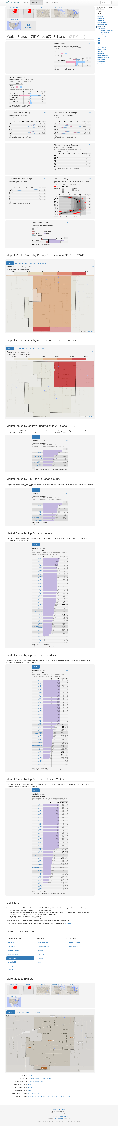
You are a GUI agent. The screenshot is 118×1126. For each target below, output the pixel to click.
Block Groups (37, 1012)
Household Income (43, 942)
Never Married (42, 263)
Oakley (44, 1078)
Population (11, 942)
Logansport (31, 1078)
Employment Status (43, 946)
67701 (30, 1093)
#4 (45, 112)
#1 (90, 43)
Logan (30, 1075)
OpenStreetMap (59, 1118)
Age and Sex (11, 946)
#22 (67, 493)
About (54, 1109)
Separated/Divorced (21, 263)
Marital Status (12, 958)
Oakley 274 (31, 1081)
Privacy (63, 1109)
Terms (58, 1109)
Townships (11, 1012)
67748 (34, 1093)
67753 (60, 1096)
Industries (40, 958)
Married (10, 263)
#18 (67, 440)
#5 (90, 112)
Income (47, 2)
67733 (34, 1096)
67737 (47, 1096)
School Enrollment (73, 946)
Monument (38, 1078)
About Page (68, 923)
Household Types (13, 954)
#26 (67, 548)
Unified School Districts (23, 1012)
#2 (45, 77)
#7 (45, 178)
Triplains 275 (39, 1081)
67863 (68, 1096)
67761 (64, 1096)
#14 (93, 351)
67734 (38, 1096)
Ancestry (10, 966)
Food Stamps (41, 950)
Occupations (41, 954)
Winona (49, 1078)
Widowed (32, 263)
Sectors (40, 962)
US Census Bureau (63, 1116)
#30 (67, 670)
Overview (26, 2)
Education (55, 2)
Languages (11, 969)
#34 (67, 794)
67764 (38, 1093)
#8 (90, 178)
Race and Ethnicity (13, 950)
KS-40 (30, 1087)
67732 (30, 1096)
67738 (51, 1096)
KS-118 (30, 1090)
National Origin (12, 962)
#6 (90, 145)
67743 (55, 1096)
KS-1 (29, 1084)
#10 (93, 266)
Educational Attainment (74, 942)
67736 (43, 1096)
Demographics (36, 2)
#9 (67, 222)
